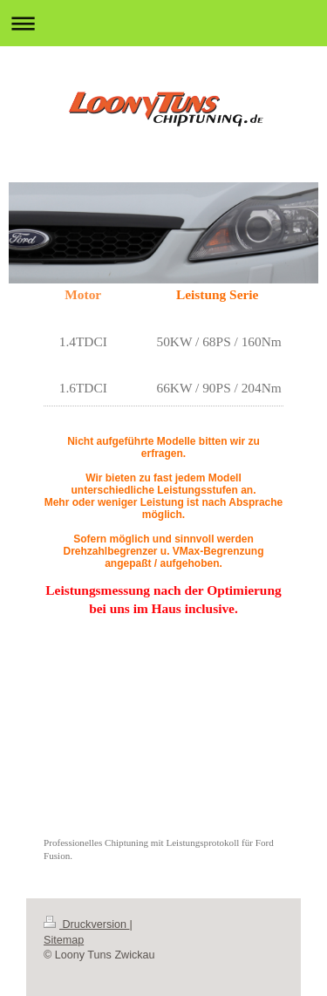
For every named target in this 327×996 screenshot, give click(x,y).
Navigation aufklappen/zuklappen (163, 23)
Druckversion (86, 924)
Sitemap (64, 940)
